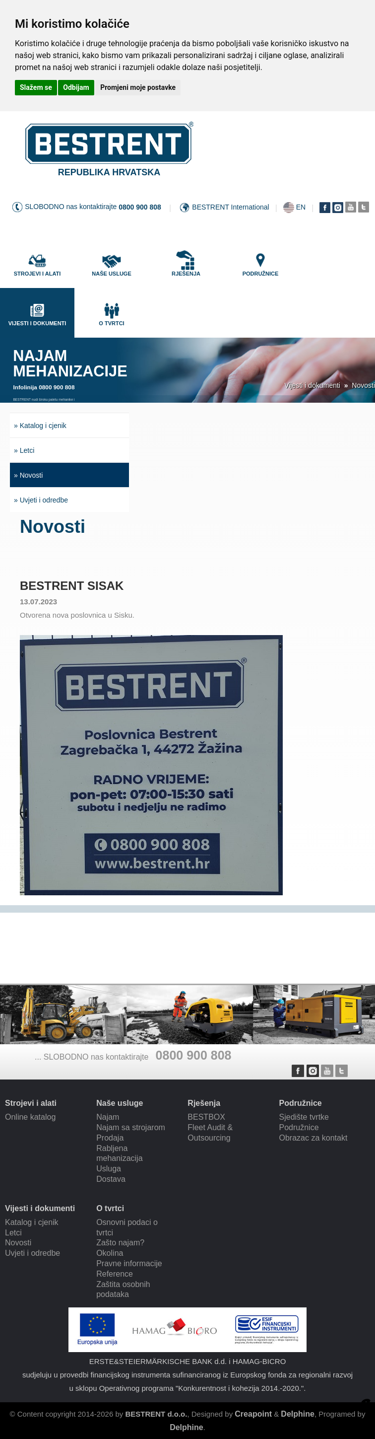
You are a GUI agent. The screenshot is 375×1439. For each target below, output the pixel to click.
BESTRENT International (230, 207)
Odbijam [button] (76, 87)
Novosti (363, 385)
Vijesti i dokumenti (312, 385)
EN (301, 207)
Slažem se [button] (36, 87)
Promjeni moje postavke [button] (138, 87)
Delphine (297, 1414)
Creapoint (253, 1414)
